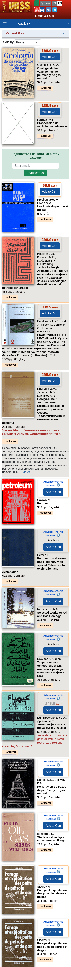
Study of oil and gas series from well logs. (51, 838)
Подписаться (36, 172)
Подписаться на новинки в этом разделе (35, 155)
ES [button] (54, 3)
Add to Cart (49, 56)
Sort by (8, 42)
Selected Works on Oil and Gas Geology (52, 614)
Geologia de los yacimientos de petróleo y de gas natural (49, 73)
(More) (25, 471)
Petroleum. (44, 503)
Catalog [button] (23, 23)
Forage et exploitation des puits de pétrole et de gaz (52, 893)
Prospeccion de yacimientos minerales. (53, 124)
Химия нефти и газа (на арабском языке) (51, 726)
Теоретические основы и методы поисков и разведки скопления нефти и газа (51, 669)
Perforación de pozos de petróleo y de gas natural (51, 790)
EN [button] (60, 3)
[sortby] (28, 42)
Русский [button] (45, 3)
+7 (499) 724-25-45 (44, 16)
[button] (37, 9)
